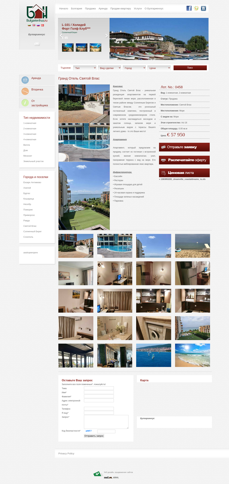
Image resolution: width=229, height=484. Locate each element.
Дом (25, 150)
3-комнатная (29, 134)
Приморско (29, 215)
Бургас (26, 193)
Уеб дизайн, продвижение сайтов (118, 475)
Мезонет (27, 156)
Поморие (28, 209)
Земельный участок (33, 161)
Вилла (26, 145)
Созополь (28, 237)
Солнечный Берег (32, 231)
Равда (26, 220)
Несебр (27, 204)
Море (181, 111)
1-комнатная (29, 123)
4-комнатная (29, 139)
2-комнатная (29, 128)
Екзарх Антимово (32, 182)
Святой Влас (30, 226)
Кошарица (28, 198)
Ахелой (27, 188)
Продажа (173, 99)
